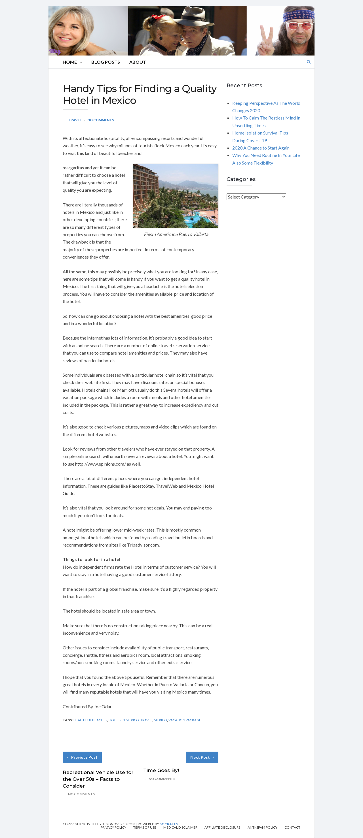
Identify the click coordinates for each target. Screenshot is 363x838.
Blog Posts (105, 62)
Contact (292, 827)
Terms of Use (144, 827)
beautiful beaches (90, 720)
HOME (72, 62)
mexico (160, 720)
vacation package (184, 720)
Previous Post (82, 757)
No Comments (100, 120)
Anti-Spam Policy (262, 827)
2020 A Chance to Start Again (261, 147)
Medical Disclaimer (180, 827)
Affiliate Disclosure (222, 827)
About (137, 62)
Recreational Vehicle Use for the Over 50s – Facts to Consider (98, 779)
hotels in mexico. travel (130, 720)
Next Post (202, 757)
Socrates (169, 824)
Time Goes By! (161, 770)
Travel (74, 120)
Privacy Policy (113, 827)
